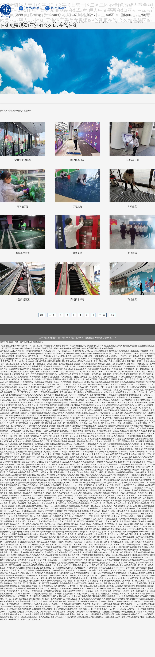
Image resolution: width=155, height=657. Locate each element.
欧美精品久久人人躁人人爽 (98, 405)
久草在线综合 (109, 392)
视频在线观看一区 (128, 604)
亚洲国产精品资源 (78, 547)
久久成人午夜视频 (89, 397)
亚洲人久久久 (33, 405)
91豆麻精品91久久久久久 (13, 441)
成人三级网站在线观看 (96, 436)
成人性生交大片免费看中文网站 (25, 439)
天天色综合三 (108, 560)
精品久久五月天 (110, 570)
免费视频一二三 (143, 454)
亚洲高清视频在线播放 (36, 465)
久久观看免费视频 (142, 441)
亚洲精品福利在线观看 (12, 539)
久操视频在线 (61, 415)
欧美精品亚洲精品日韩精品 (33, 462)
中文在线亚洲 (77, 485)
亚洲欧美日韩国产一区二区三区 (88, 506)
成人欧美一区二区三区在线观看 (97, 459)
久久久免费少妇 (29, 470)
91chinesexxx (119, 568)
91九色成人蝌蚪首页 (112, 359)
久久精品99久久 (23, 501)
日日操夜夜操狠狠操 (81, 503)
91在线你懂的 (87, 354)
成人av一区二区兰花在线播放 (90, 384)
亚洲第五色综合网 (85, 361)
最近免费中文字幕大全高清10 (121, 483)
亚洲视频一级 (39, 599)
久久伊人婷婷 (63, 449)
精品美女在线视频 (134, 377)
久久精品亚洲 (53, 508)
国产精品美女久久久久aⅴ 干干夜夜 (116, 490)
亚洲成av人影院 (113, 557)
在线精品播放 (26, 496)
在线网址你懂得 (32, 614)
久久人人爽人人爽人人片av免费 (68, 498)
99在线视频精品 (97, 359)
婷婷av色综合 (83, 387)
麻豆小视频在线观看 (46, 415)
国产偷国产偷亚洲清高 (45, 408)
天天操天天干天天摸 (72, 374)
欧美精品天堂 (66, 488)
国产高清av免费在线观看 (100, 501)
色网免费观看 (145, 550)
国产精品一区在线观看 (18, 503)
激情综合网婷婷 (30, 609)
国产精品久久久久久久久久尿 (31, 395)
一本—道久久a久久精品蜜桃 (32, 524)
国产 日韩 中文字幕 (112, 361)
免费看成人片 (8, 532)
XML (114, 338)
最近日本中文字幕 (51, 366)
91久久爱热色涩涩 (22, 563)
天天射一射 (127, 532)
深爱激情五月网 (62, 408)
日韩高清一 (86, 374)
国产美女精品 (51, 423)
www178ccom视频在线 (117, 609)
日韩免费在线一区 (86, 609)
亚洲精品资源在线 (44, 354)
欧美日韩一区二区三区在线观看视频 (53, 441)
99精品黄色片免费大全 (106, 397)
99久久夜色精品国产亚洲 (76, 405)
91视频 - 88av (129, 364)
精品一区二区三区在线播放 (121, 539)
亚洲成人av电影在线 (64, 542)
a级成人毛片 (20, 431)
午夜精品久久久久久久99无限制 (132, 452)
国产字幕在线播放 (31, 397)
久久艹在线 (64, 366)
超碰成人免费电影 (126, 439)
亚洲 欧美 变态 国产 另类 (69, 555)
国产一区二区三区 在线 (10, 364)
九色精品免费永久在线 (142, 475)
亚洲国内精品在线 (129, 405)
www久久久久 (116, 459)
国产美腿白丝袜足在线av (64, 400)
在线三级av (132, 609)
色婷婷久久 (98, 392)
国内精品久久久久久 (55, 521)
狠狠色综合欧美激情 (72, 539)
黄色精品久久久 (102, 485)
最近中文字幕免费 (25, 436)
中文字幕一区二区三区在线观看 (124, 493)
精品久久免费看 (128, 480)
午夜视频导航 (14, 619)
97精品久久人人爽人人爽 (13, 573)
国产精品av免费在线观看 (59, 527)
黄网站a (82, 421)
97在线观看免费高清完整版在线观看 (41, 426)
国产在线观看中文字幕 (33, 366)
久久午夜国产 (90, 532)
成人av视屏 (63, 607)
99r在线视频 (120, 472)
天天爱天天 (95, 413)
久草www (144, 488)
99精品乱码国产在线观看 (119, 351)
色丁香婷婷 (9, 480)
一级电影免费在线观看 (111, 604)
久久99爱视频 (124, 465)
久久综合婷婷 (149, 361)
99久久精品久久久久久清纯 (23, 390)
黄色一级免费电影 (74, 529)
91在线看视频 (5, 439)
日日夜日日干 (16, 498)
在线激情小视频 (115, 498)
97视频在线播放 (30, 441)
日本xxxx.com (90, 588)
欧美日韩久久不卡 (124, 475)
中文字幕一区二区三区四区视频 (121, 545)
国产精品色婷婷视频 (15, 578)
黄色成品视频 (70, 514)
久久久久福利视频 (47, 588)
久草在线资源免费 (117, 462)
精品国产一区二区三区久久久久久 (116, 511)
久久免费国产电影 (62, 390)
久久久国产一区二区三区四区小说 (94, 457)
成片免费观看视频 (138, 490)
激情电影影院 (90, 431)
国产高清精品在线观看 (63, 459)
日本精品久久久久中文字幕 (112, 514)
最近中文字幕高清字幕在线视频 (59, 410)
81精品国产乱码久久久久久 (29, 400)
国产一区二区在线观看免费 (118, 374)
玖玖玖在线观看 (133, 617)
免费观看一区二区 (108, 537)
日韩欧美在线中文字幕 (84, 516)
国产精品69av (115, 405)
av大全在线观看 (6, 588)
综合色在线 (23, 552)
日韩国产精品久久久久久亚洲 (110, 527)
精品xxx (130, 384)
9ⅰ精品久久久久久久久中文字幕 (142, 431)
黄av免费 (140, 369)
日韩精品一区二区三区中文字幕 (99, 591)
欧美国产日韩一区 (143, 423)
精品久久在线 (68, 534)
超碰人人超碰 (38, 483)
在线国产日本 (8, 431)
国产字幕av (43, 359)
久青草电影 (139, 524)
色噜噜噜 (149, 446)
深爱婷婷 (127, 514)
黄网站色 (106, 384)
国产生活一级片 (27, 403)
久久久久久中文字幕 (61, 493)
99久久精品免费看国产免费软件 (140, 573)
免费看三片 (125, 557)
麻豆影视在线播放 (16, 369)
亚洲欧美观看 (138, 539)
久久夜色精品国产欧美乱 (125, 428)
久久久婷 (61, 418)
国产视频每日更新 (74, 617)
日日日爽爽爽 (147, 397)
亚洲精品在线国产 (99, 596)
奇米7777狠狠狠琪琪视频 (22, 581)
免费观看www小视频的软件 (80, 563)
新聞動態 (55, 15)
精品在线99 (41, 475)
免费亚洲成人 (122, 397)
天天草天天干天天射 (13, 470)
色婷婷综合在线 (69, 594)
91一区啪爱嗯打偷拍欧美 (32, 351)
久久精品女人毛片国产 (55, 413)
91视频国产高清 (47, 400)
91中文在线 (132, 529)
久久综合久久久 (6, 449)
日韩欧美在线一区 (33, 586)
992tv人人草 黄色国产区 (124, 372)
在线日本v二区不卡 (59, 617)
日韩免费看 (44, 405)
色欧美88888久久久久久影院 (99, 369)
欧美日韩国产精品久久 (27, 542)
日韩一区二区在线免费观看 (134, 607)
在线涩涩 (131, 537)
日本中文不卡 (73, 586)
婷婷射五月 (22, 508)
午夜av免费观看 (51, 581)
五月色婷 (64, 392)
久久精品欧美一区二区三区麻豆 (74, 382)
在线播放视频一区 (22, 480)
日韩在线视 (126, 400)
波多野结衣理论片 (64, 426)
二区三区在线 (117, 563)
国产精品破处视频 (41, 444)
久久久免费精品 (29, 498)
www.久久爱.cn (15, 511)
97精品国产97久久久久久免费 (56, 565)
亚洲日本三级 (63, 537)
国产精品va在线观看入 (94, 410)
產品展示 (73, 15)
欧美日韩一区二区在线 (9, 599)
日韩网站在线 (144, 485)
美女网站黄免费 (46, 550)
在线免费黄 (40, 413)
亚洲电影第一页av (19, 354)
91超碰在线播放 (111, 519)
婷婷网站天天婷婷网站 (71, 519)
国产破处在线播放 (70, 403)
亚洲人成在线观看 (101, 351)
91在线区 (122, 377)
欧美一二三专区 (83, 418)
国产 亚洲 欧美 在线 (126, 403)
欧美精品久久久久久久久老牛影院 (98, 441)
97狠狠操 (148, 516)
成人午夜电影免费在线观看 (113, 418)
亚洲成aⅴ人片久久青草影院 (91, 446)
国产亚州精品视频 (110, 377)
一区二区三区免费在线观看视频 (120, 421)
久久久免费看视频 (125, 596)
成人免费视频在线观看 (54, 457)
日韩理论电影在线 (52, 488)
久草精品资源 (30, 408)
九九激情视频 (106, 390)
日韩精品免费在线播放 (75, 470)
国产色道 (41, 457)
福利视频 (47, 570)
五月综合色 (99, 452)
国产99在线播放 (30, 418)
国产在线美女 (105, 356)
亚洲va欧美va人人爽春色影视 (26, 361)
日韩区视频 (46, 539)
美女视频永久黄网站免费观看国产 (66, 354)
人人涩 (73, 493)
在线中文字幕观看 (54, 594)
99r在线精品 (39, 382)
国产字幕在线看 (27, 379)
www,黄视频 (78, 459)
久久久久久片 (70, 472)
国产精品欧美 (131, 418)
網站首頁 (20, 15)
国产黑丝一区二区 (55, 387)
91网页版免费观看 (30, 359)
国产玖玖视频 (77, 532)
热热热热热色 (47, 586)
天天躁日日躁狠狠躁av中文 (25, 457)
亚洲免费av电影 (101, 366)
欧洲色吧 (28, 534)
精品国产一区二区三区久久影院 (47, 436)
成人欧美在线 (88, 483)
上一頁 (52, 315)
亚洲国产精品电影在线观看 (70, 364)
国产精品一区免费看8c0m (81, 524)
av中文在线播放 (87, 555)
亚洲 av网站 (111, 434)
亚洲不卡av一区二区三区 (62, 351)
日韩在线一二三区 (31, 459)
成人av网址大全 (36, 449)
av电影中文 (21, 465)
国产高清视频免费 (84, 408)
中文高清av (43, 576)
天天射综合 (86, 364)
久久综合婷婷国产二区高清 (93, 519)
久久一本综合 (78, 410)
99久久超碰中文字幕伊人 (105, 601)
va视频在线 (15, 413)
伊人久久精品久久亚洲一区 (102, 449)
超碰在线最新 (129, 369)
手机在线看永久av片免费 (34, 578)
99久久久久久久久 (101, 539)
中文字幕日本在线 (16, 534)
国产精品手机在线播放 (141, 514)
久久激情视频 (136, 511)
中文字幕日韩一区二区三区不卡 (116, 446)
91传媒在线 (91, 467)
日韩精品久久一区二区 (100, 503)
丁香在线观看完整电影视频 (71, 604)
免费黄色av (100, 617)
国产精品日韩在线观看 (10, 607)
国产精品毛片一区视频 (33, 570)
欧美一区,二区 (63, 423)
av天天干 (35, 472)
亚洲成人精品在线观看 (144, 372)
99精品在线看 (86, 596)
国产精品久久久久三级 (77, 439)
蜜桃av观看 (130, 568)
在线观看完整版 (143, 366)
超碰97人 (50, 390)
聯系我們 (127, 15)
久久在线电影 (94, 537)
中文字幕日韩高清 (138, 594)
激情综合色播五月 (27, 607)
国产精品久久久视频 (42, 573)
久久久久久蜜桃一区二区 (24, 594)
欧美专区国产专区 (37, 423)
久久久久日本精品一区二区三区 (127, 354)
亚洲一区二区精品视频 (88, 508)
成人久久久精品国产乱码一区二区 (130, 565)
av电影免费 (87, 529)
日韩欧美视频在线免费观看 (126, 560)
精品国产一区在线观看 (98, 426)
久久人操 (47, 351)
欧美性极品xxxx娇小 (30, 511)
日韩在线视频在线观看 (30, 550)
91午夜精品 (5, 351)
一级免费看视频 (70, 387)
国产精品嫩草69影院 (64, 503)
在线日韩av (130, 472)
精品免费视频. (92, 379)
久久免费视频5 (135, 397)
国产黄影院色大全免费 (97, 439)
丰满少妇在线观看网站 (33, 369)
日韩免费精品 (115, 485)
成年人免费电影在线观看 (144, 596)
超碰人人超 (37, 534)
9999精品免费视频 (128, 612)
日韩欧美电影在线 (109, 576)
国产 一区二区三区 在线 (83, 545)
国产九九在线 (63, 578)
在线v (11, 493)
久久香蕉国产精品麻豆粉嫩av (77, 413)
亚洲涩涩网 (66, 560)
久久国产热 (19, 377)
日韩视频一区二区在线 (105, 472)
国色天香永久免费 (95, 570)
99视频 (18, 384)
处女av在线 (26, 372)
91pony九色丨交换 (7, 519)
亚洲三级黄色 (96, 418)
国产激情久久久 (122, 382)
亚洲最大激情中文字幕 (68, 508)
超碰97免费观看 (98, 364)
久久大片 (58, 550)
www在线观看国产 (31, 537)
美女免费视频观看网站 (94, 477)
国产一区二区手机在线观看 (124, 441)
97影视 (139, 612)
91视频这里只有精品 (102, 555)
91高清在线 (13, 444)
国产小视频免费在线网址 (124, 449)
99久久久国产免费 (92, 565)
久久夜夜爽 (83, 423)
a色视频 (73, 408)
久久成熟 (46, 552)
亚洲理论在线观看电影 (47, 418)
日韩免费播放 (81, 570)
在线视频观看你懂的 (98, 395)
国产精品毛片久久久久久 (42, 454)
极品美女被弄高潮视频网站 (50, 361)
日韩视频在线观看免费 (126, 434)
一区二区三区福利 (137, 446)
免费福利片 (66, 547)
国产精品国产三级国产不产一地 (93, 434)
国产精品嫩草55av (141, 483)
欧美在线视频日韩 (109, 403)
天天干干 (12, 488)
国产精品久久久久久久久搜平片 (81, 607)
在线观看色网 (58, 516)
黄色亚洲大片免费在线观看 (32, 591)
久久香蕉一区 (57, 539)
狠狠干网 (3, 514)
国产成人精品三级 (144, 379)
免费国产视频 (67, 511)
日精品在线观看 (56, 444)
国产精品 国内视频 (73, 573)
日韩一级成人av (50, 607)
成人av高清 (134, 390)
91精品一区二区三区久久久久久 (107, 516)
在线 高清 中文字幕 (139, 465)
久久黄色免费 (117, 369)
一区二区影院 (129, 563)
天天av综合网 (25, 483)
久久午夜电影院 (62, 397)
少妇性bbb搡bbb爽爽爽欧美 (35, 529)
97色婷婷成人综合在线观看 (51, 485)
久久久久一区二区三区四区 (102, 372)
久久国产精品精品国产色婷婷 (66, 609)
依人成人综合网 (50, 449)
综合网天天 (140, 467)
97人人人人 (97, 550)
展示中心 (91, 15)
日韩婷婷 (122, 384)
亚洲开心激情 (52, 364)
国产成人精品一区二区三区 (90, 403)
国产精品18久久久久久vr (69, 596)
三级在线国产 (77, 560)
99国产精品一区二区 (83, 550)
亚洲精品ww (49, 395)
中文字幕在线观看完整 (9, 545)
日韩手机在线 (53, 529)
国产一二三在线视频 (34, 374)
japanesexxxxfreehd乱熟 (116, 496)
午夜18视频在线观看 (69, 599)
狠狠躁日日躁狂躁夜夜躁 (64, 506)
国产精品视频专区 (7, 521)
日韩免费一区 (10, 465)
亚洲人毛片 (121, 537)
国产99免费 (140, 568)
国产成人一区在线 (76, 366)
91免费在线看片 (92, 444)
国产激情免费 (8, 563)
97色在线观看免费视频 (109, 581)
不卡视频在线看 (39, 364)
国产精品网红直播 (57, 405)
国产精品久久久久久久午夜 (110, 547)
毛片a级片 (101, 465)
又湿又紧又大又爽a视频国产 (109, 400)
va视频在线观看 (83, 493)
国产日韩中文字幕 (21, 449)
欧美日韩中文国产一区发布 (50, 511)
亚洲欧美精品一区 (47, 568)
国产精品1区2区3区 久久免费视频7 (101, 382)
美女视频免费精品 (93, 612)
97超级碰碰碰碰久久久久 (133, 501)
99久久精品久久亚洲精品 (20, 454)
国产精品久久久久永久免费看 (107, 521)
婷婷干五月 (108, 410)
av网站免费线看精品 (130, 550)
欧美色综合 (17, 485)
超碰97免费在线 (77, 431)
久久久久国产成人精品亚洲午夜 (118, 552)
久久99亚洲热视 (140, 384)
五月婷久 (35, 519)
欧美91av (10, 384)
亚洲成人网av (17, 366)
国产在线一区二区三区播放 (124, 591)
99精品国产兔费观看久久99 (98, 462)
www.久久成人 (53, 604)
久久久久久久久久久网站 (66, 384)
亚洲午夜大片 (79, 488)
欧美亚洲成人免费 (141, 421)
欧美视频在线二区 (27, 410)
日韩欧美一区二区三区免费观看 (81, 452)
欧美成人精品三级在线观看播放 (47, 379)
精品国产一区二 (111, 477)
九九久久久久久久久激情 (36, 521)
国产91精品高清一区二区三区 (123, 542)
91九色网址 (126, 361)
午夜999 (101, 552)
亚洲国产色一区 (51, 496)
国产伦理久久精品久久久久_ (91, 480)
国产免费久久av (34, 356)
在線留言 (144, 15)
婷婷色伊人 (75, 527)
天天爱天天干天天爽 (105, 467)
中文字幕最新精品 (28, 475)
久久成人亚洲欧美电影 (137, 503)
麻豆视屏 (103, 496)
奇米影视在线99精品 (39, 480)
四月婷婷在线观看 (45, 609)
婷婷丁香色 (48, 446)
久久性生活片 (80, 568)
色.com (20, 570)
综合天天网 (15, 524)
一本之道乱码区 (142, 364)
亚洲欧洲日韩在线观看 (139, 351)
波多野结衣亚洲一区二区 (69, 581)
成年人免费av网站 (90, 496)
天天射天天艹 (79, 444)
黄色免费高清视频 (7, 452)
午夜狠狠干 (131, 366)
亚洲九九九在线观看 (121, 390)
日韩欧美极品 (135, 382)
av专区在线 (95, 594)
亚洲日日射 (111, 364)
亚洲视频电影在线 (116, 379)
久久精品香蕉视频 (51, 483)
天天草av (50, 501)
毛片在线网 (9, 415)
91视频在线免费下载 (105, 428)
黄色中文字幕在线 (88, 428)
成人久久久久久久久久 (35, 555)
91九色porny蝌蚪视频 (90, 614)
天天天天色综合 (7, 361)
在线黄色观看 (123, 586)
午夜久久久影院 (65, 496)
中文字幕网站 (114, 366)
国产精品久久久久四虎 (46, 542)
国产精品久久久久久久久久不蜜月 (86, 454)
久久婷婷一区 (69, 356)
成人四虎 (119, 364)
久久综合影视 (82, 514)
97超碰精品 (26, 384)
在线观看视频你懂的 (112, 480)
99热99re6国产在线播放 (111, 550)
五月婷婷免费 (39, 581)
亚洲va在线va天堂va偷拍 (116, 617)
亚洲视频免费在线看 (38, 596)
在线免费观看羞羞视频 (110, 415)
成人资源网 (80, 400)
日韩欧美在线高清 (25, 527)
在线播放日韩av (82, 356)
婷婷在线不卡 (55, 477)
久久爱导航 (69, 568)
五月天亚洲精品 (101, 609)
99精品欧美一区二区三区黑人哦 (86, 542)
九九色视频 (55, 377)
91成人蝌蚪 (13, 552)
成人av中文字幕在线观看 (96, 421)
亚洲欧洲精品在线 (19, 405)
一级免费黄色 (28, 557)
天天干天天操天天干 (48, 467)
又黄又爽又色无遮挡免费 (137, 496)
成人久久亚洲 (130, 379)
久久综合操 (56, 519)
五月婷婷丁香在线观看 (14, 418)
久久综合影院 (46, 612)
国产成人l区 (125, 594)
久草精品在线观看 (7, 356)
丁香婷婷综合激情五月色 (58, 576)
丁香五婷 (106, 408)
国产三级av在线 (16, 397)
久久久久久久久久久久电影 (116, 578)
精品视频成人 (60, 395)
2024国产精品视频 (106, 444)
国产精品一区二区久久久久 (91, 377)
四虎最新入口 (89, 617)
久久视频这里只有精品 (70, 377)
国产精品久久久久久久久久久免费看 (32, 560)
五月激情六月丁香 (136, 356)
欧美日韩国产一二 (45, 506)
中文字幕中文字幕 (73, 614)
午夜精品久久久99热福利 (103, 354)
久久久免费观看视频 (16, 374)
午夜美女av (96, 604)
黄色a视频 (144, 390)
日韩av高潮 (103, 379)
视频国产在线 (75, 397)
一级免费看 (13, 436)
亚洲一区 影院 (137, 361)
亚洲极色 (67, 485)
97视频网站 (89, 366)
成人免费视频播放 (26, 444)
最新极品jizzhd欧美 (80, 426)
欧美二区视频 (148, 511)
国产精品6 (116, 614)
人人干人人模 (131, 506)
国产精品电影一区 (12, 446)
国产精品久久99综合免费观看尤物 (65, 434)
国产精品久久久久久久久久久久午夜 (137, 527)
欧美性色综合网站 (41, 477)
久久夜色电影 (137, 552)
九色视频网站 (62, 563)
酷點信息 (89, 338)
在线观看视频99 (71, 421)
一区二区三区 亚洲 (71, 446)
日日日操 (68, 490)
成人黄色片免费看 (47, 503)
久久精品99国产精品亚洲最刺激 (27, 588)
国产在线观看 (114, 583)
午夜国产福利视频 (117, 599)
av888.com (89, 351)
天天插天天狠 (57, 356)
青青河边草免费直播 (15, 568)
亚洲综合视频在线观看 (94, 488)
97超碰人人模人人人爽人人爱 (73, 379)
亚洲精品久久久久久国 (138, 457)
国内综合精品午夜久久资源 (22, 477)
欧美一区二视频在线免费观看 (80, 392)
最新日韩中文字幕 (114, 607)
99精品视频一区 (54, 560)
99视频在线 (58, 446)
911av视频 (94, 356)
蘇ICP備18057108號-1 (67, 338)
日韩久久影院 (100, 607)
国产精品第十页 (101, 483)
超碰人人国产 (40, 594)
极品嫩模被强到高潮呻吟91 (134, 459)
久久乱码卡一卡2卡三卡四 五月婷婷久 (74, 359)
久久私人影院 (93, 547)
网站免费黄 (18, 537)
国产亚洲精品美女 (69, 361)
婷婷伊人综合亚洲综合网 (31, 619)
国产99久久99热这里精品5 (57, 428)
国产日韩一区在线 (137, 374)
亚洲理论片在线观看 (53, 462)
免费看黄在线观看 (115, 426)
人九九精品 (72, 415)
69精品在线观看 (59, 612)
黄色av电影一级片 (112, 470)
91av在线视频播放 (30, 576)
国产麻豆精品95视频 (118, 503)
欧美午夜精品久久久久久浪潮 (68, 475)
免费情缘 (61, 470)
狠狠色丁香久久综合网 (144, 542)
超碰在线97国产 (32, 467)
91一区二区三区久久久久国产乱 (27, 392)
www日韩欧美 (94, 423)
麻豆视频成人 (21, 415)
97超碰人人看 (125, 415)
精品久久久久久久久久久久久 (75, 462)
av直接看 (40, 607)
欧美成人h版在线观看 (118, 529)
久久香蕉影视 (105, 614)
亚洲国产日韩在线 (28, 413)
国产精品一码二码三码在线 (40, 514)
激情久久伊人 (12, 547)
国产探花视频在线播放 (53, 591)
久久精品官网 (133, 578)
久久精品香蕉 (14, 379)
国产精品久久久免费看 (84, 534)
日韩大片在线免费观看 (146, 604)
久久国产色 (70, 372)
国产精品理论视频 (35, 452)
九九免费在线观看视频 (42, 516)
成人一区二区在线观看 (41, 372)
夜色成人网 (116, 555)
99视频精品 (141, 434)
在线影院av (25, 446)
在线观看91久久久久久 (37, 508)
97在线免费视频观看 (20, 596)
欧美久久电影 (26, 364)
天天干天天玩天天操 (32, 377)
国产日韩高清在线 (118, 408)
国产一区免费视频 (52, 599)
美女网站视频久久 (43, 434)
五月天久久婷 (16, 351)
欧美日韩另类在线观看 (38, 387)
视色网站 (45, 377)
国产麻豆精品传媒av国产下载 (109, 588)
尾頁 (112, 315)
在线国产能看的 (46, 459)
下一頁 (102, 315)
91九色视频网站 (27, 382)
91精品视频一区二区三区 (141, 557)
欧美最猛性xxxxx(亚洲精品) (137, 599)
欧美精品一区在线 (75, 441)
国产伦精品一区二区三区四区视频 (24, 617)
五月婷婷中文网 (6, 537)
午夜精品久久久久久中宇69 (127, 392)
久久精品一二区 (94, 576)
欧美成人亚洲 (54, 480)
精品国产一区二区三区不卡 (71, 483)
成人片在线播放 (64, 467)
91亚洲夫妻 (97, 408)
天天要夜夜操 (75, 428)
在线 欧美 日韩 (56, 403)
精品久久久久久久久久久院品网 (133, 583)
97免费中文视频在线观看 (25, 532)
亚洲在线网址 (31, 506)
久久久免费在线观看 (118, 573)
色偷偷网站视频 (60, 586)
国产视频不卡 (53, 596)
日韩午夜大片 (91, 400)
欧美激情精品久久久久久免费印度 (129, 444)
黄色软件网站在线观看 (70, 480)
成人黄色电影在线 (23, 601)
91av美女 (67, 532)
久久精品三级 (98, 524)
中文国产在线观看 (106, 568)
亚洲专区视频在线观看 (16, 555)
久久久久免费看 (61, 439)
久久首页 (7, 390)
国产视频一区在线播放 (62, 454)
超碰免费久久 (141, 472)
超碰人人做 (40, 410)
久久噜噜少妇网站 (40, 527)
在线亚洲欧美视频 (76, 565)
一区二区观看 (40, 390)
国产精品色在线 (26, 599)
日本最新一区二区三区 (23, 583)
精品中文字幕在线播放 (89, 581)
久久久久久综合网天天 (78, 537)
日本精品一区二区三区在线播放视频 (79, 521)
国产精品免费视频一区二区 (37, 431)
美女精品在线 (33, 503)
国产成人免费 (57, 552)
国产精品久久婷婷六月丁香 (12, 434)
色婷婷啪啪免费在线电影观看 (142, 586)
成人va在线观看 (100, 534)
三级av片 (4, 395)
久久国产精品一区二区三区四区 (132, 581)
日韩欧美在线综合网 (120, 431)
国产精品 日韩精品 (100, 529)
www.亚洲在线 (117, 413)
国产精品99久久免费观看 (46, 470)
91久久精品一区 (141, 403)
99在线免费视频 (58, 570)
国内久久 (82, 599)
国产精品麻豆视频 (92, 390)
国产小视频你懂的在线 (101, 563)
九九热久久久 (136, 601)
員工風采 (109, 15)
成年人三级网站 (83, 594)
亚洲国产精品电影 (86, 557)
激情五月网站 (143, 506)
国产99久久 (143, 405)
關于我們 (37, 15)
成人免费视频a (148, 498)
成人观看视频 (51, 578)
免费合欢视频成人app (123, 410)
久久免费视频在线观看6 (130, 470)
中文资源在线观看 (96, 578)
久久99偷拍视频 (52, 555)
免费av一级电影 (122, 601)
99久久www (72, 395)
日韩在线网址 (68, 550)
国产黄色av (105, 423)
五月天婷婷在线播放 (128, 521)
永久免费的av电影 (43, 532)
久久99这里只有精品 (15, 609)
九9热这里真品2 (58, 573)
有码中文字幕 (129, 426)
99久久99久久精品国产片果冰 (112, 454)
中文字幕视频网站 (16, 459)
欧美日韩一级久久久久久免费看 (74, 436)
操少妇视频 (20, 506)
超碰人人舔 (58, 490)
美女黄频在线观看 (107, 565)
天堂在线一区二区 (97, 387)
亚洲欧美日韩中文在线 (100, 573)
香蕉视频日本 (89, 485)
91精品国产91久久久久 (23, 493)
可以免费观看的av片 (30, 485)
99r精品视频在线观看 (138, 387)
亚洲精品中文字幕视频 (109, 594)
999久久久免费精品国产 (132, 498)
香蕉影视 (73, 423)
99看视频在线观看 (46, 439)
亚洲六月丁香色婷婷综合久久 (56, 369)
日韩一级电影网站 (8, 501)
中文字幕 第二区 (103, 532)
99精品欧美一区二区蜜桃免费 (51, 472)
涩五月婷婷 (53, 359)
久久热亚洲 (11, 612)
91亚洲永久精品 (58, 372)
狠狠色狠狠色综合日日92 (131, 614)
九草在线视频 (119, 506)
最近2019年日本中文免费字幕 (130, 570)
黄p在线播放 (105, 413)
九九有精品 (78, 496)
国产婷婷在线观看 (104, 431)
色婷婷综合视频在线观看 (33, 565)
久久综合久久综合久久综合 (89, 415)
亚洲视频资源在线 (12, 550)
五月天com (69, 516)
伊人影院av (143, 408)
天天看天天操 (111, 475)
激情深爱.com (111, 586)
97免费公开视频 (98, 586)
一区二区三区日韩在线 (45, 498)
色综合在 (87, 604)
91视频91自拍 (29, 434)
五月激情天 (13, 395)
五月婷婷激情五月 (37, 501)
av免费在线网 (67, 545)
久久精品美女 (87, 539)
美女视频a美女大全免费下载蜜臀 (73, 583)
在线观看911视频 (87, 601)
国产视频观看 (116, 501)
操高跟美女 (113, 596)
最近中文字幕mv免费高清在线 (123, 423)
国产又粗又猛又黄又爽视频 (73, 477)
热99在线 (112, 457)
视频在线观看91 (11, 387)
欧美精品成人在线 (17, 586)
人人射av (114, 384)
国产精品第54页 (111, 488)
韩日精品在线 (21, 356)
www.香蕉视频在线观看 (100, 493)
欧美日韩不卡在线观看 (72, 552)
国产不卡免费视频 (89, 465)
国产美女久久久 (24, 428)
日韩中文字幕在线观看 (12, 462)
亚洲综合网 (134, 534)
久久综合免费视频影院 (64, 501)
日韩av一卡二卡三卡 (147, 392)
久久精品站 (144, 578)
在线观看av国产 (142, 563)
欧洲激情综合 (21, 452)
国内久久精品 (94, 514)
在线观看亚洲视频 (39, 428)
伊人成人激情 (131, 462)
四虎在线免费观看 (41, 403)
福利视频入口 (85, 586)
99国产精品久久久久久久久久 (92, 475)
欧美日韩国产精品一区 (23, 516)
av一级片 (73, 576)
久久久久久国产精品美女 (125, 467)
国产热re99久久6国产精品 (118, 534)
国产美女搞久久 (71, 557)
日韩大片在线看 (77, 390)
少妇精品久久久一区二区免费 (56, 452)
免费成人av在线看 (83, 372)
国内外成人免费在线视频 (18, 514)
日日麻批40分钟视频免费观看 (19, 472)
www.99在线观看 (101, 545)
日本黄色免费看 (111, 452)
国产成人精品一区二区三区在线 (57, 524)
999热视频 (32, 354)
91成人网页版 (52, 465)
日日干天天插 (57, 532)
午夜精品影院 (78, 351)
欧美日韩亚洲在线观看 (52, 534)
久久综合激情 (112, 465)
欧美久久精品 (44, 617)
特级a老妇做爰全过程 (99, 498)
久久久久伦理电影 (81, 501)
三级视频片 (82, 576)
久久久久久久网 (112, 387)
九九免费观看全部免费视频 (98, 599)
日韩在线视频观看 (12, 382)
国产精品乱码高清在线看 (69, 601)
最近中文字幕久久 (53, 545)
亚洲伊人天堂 (19, 467)
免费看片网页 (45, 614)
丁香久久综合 (131, 454)
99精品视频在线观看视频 (79, 449)
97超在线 (86, 573)
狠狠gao (66, 431)
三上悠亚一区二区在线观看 (20, 421)
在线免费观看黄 (15, 372)
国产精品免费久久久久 (78, 578)
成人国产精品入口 (39, 601)
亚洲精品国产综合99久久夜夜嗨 (34, 604)
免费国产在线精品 (128, 588)
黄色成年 (63, 529)
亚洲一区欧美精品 (72, 457)
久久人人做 (23, 387)
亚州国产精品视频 (129, 547)
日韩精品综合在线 (31, 568)
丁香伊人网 (35, 563)
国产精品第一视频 (99, 374)
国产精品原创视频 (80, 490)
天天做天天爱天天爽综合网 (11, 576)
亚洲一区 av (149, 359)
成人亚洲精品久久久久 (77, 369)
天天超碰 (3, 374)
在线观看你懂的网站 (15, 529)
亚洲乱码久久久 (142, 591)
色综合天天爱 (100, 557)
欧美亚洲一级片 (57, 421)
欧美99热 (85, 498)
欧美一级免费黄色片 (15, 408)
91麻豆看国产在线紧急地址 (74, 591)
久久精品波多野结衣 (144, 519)
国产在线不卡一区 (147, 534)
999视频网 (51, 475)
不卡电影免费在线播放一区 (143, 400)
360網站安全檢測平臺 (103, 338)
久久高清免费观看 (90, 552)
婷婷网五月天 (83, 395)
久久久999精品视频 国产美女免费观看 (133, 576)
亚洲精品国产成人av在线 (53, 374)
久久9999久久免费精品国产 (135, 413)
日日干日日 (134, 488)
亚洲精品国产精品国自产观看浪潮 (31, 488)
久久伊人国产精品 (105, 508)
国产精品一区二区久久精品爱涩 (47, 547)
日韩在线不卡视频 (114, 395)
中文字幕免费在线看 (88, 527)
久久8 (123, 366)
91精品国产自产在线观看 (97, 583)
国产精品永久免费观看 (12, 557)
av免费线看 (127, 555)
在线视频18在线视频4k (76, 612)
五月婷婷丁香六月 (78, 467)
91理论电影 (32, 415)
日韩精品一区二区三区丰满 (18, 423)
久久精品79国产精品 (127, 519)
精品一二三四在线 (126, 524)
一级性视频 (46, 356)
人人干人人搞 (122, 457)
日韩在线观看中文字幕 (85, 472)
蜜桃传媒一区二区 (52, 382)
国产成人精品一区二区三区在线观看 (49, 557)
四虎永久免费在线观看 (144, 449)
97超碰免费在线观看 (144, 436)
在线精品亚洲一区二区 (43, 493)
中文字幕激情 (129, 436)
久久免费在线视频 (48, 563)
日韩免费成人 (45, 519)
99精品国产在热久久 (130, 485)
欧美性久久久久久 (17, 614)
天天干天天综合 (147, 354)
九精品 (3, 403)
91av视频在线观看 (47, 397)
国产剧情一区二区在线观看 (133, 359)
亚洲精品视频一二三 (8, 400)
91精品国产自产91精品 (41, 421)
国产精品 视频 (37, 446)
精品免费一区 (112, 439)
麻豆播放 (59, 568)
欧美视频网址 (116, 532)
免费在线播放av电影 (11, 496)
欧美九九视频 (58, 514)
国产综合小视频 (127, 516)
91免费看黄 (139, 516)
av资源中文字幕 (55, 431)
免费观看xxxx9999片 (141, 532)
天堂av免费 (70, 570)
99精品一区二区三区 (119, 356)
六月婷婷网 (29, 573)
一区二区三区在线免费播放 (125, 508)
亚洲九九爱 (20, 521)
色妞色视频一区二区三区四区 (44, 384)
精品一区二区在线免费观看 (20, 490)
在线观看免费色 (13, 591)
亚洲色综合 (136, 555)
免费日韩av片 (95, 511)
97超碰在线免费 (35, 552)
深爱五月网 (71, 418)
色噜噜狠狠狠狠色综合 (132, 395)
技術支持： (81, 338)
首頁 (42, 315)
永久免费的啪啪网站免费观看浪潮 (70, 588)
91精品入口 (124, 387)
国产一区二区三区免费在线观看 (46, 583)
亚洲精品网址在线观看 (50, 392)
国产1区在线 (124, 488)
